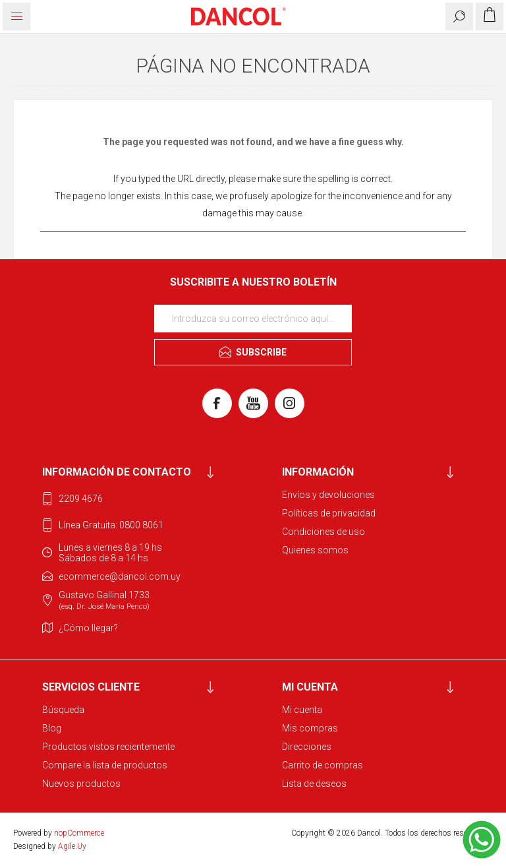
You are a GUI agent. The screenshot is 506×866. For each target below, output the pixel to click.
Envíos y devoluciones (328, 494)
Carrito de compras (322, 765)
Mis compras (310, 728)
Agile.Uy (72, 846)
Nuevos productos (81, 783)
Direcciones (306, 746)
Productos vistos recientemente (108, 746)
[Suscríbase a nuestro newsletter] (253, 318)
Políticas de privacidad (329, 513)
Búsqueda (63, 709)
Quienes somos (315, 550)
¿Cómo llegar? (88, 628)
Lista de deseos (314, 783)
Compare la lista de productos (104, 765)
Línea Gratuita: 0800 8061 (111, 525)
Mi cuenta (302, 709)
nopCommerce (79, 833)
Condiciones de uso (323, 531)
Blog (51, 728)
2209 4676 (81, 498)
